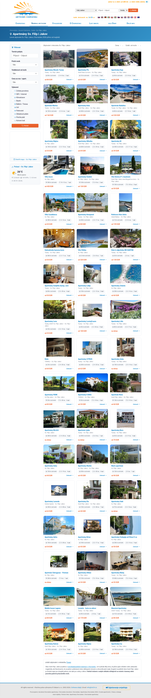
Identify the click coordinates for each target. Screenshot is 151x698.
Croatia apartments (105, 692)
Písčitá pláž (20, 117)
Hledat (133, 10)
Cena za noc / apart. (19, 79)
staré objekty (57, 694)
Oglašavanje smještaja (116, 687)
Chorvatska (76, 692)
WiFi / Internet (21, 94)
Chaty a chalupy (116, 692)
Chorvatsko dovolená (65, 692)
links (67, 694)
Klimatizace (20, 97)
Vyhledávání (57, 23)
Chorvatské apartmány (91, 694)
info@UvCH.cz (92, 687)
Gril (17, 107)
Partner (63, 694)
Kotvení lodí (20, 121)
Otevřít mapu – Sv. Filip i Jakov (25, 159)
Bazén (18, 101)
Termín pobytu (17, 52)
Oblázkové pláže (21, 114)
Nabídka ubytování (38, 23)
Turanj (68, 662)
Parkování (19, 111)
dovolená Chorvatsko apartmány (48, 692)
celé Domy (112, 23)
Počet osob (16, 61)
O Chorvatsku (75, 23)
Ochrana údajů (76, 687)
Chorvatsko (20, 23)
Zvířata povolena (21, 91)
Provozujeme (34, 692)
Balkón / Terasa (21, 104)
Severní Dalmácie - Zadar (27, 30)
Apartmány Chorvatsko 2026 (89, 692)
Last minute (94, 23)
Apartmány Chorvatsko (77, 694)
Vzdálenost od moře (19, 70)
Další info (131, 23)
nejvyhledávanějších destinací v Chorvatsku (82, 667)
